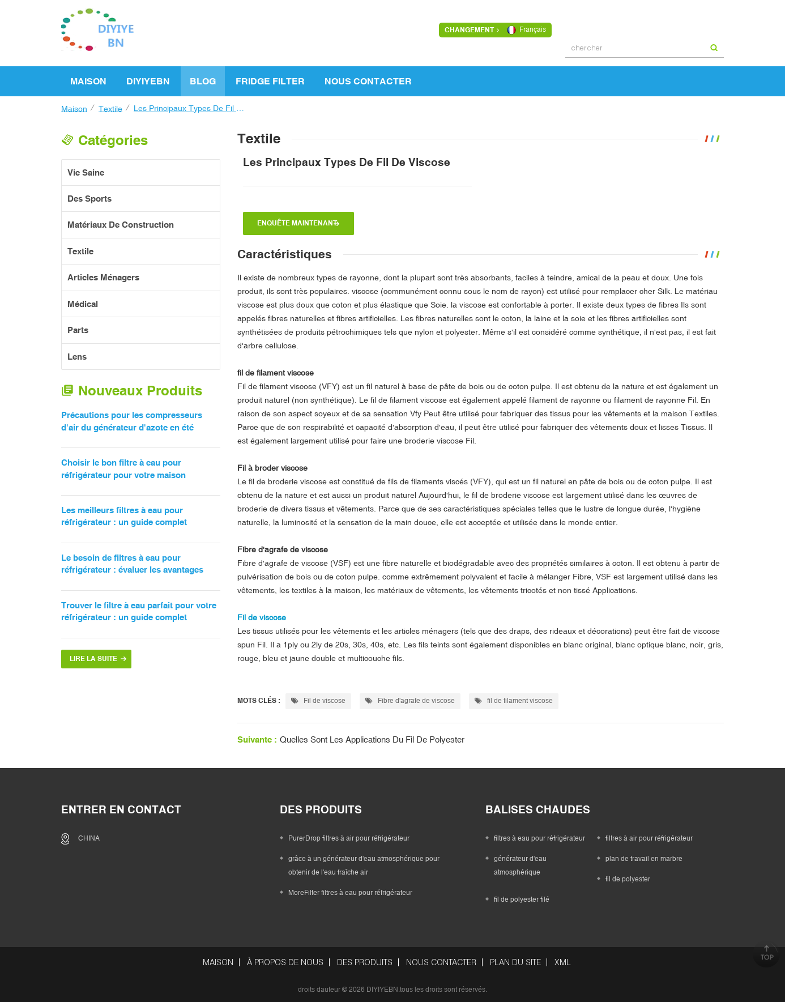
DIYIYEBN (148, 77)
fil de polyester (627, 875)
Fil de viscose (318, 697)
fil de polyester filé (521, 895)
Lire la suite (93, 655)
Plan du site (515, 958)
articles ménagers (103, 273)
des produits (365, 958)
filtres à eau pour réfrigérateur (539, 834)
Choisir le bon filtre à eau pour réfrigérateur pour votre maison (123, 464)
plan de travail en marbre (643, 855)
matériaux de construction (120, 220)
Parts (77, 326)
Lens (77, 352)
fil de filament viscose (514, 697)
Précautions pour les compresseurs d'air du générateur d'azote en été (131, 417)
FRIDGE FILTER (270, 77)
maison (88, 77)
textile (110, 104)
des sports (89, 194)
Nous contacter (368, 77)
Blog (203, 77)
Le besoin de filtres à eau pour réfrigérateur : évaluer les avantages (132, 559)
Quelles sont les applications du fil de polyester (372, 735)
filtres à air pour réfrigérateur (649, 834)
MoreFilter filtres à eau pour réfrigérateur (350, 889)
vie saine (85, 168)
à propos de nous (285, 958)
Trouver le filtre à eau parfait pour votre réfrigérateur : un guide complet (138, 607)
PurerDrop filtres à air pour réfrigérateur (348, 834)
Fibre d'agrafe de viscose (282, 545)
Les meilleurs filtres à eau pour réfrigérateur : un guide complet (124, 512)
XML (562, 958)
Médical (82, 300)
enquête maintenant (297, 219)
